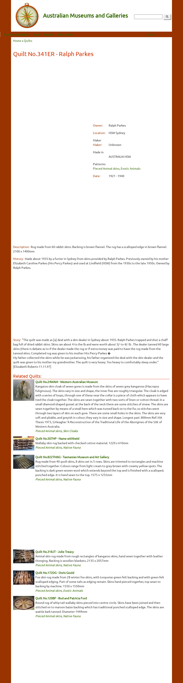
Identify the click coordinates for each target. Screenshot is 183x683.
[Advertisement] (91, 91)
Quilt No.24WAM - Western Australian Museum (66, 382)
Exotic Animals (130, 168)
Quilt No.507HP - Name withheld (57, 438)
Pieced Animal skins (106, 168)
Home (17, 40)
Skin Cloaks (70, 431)
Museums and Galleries (28, 34)
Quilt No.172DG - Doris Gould (54, 573)
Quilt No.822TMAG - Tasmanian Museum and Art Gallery (72, 457)
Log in (162, 34)
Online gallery (76, 34)
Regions (59, 34)
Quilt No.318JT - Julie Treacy (54, 551)
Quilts (47, 34)
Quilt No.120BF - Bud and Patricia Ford (61, 598)
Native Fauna (71, 447)
